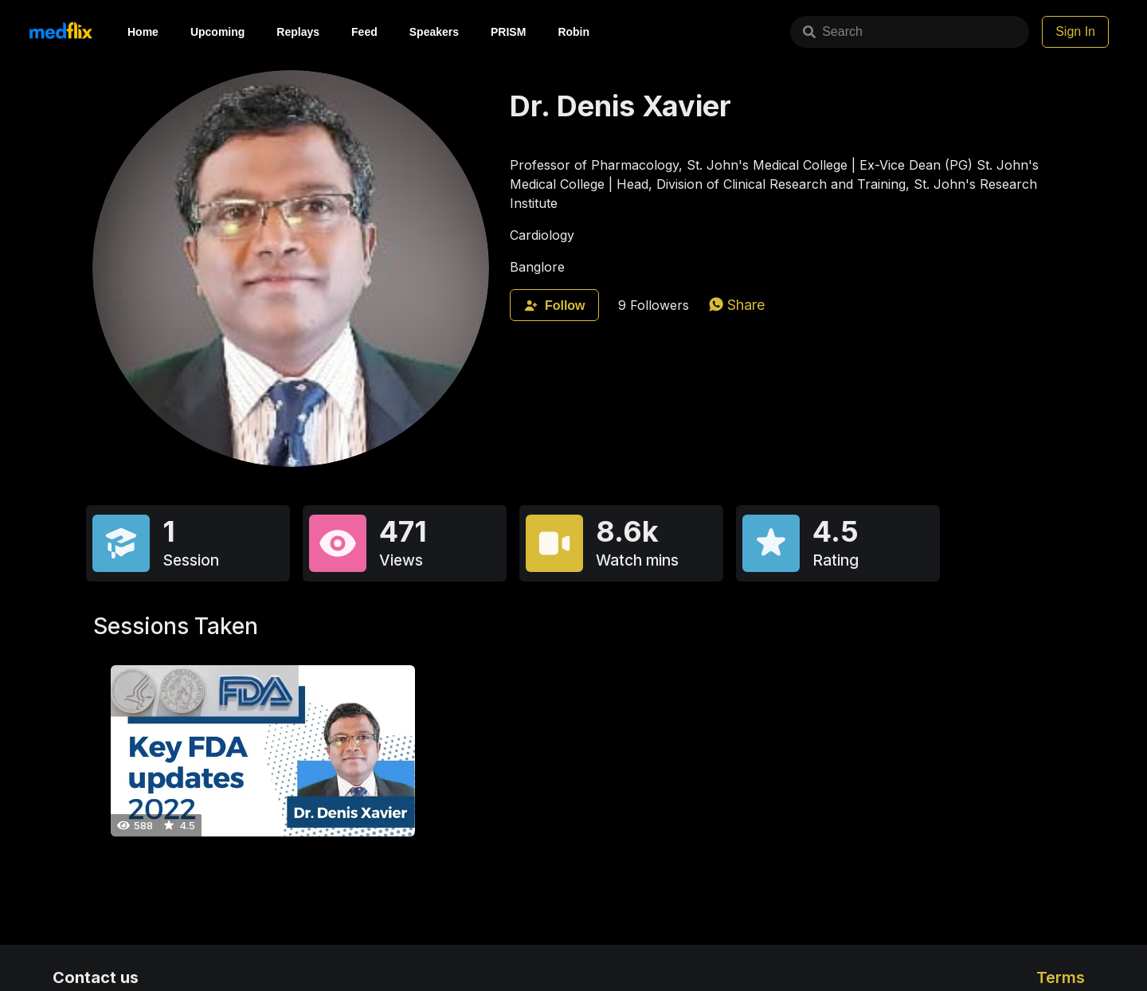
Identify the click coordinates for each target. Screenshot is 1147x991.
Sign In (1075, 31)
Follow (554, 305)
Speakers (434, 31)
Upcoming (217, 31)
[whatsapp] (736, 304)
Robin (573, 31)
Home (143, 31)
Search (833, 31)
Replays (297, 31)
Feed (364, 31)
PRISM (508, 31)
